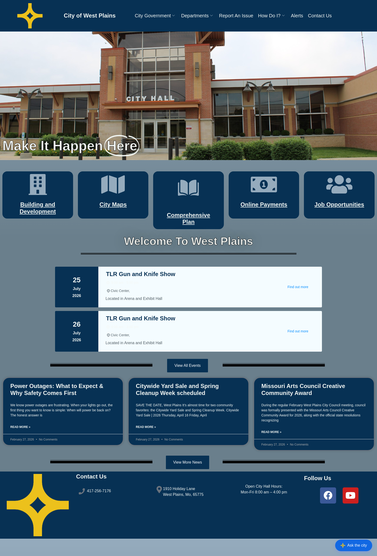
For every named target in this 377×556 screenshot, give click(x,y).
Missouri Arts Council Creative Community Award (303, 405)
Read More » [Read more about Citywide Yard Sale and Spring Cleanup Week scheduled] (146, 442)
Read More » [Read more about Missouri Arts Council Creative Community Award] (271, 447)
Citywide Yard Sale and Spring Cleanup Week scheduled (177, 405)
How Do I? (271, 15)
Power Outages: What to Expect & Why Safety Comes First (56, 405)
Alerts (297, 15)
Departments (197, 15)
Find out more (298, 302)
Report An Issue (236, 15)
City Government (155, 15)
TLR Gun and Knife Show (140, 289)
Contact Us (320, 15)
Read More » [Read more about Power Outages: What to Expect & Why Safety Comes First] (20, 442)
